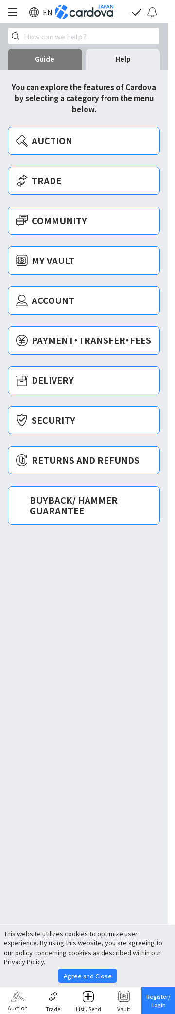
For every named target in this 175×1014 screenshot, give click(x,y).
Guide (44, 59)
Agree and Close (88, 975)
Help (123, 59)
